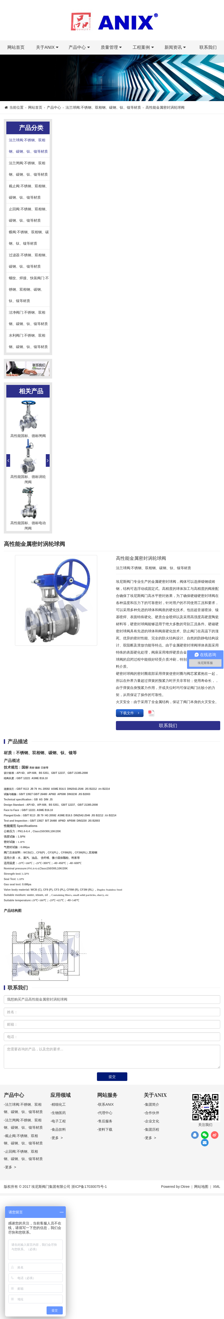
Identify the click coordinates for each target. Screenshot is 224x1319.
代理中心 (105, 1113)
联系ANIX (106, 1104)
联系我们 (208, 47)
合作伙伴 (152, 1113)
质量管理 (112, 47)
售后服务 (105, 1121)
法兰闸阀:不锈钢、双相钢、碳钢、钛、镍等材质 (28, 168)
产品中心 (80, 47)
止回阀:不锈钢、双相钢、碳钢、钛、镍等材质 (29, 214)
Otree (185, 1187)
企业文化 (152, 1121)
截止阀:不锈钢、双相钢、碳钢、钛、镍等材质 (29, 191)
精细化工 (59, 1104)
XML (216, 1187)
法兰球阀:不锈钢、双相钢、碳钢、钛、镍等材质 (103, 107)
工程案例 (144, 47)
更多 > (10, 1167)
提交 (112, 1077)
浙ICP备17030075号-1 (89, 1187)
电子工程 (59, 1121)
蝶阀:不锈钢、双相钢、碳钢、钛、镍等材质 (29, 237)
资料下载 (105, 1129)
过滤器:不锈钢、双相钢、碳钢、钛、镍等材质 (29, 260)
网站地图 (201, 1187)
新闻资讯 (176, 47)
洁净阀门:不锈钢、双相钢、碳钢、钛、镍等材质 (28, 318)
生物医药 (59, 1113)
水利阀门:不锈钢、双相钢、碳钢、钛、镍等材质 (28, 341)
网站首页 (16, 47)
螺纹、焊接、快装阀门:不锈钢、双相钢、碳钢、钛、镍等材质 (29, 289)
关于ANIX (48, 47)
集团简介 (152, 1104)
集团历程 (152, 1129)
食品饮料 (59, 1129)
